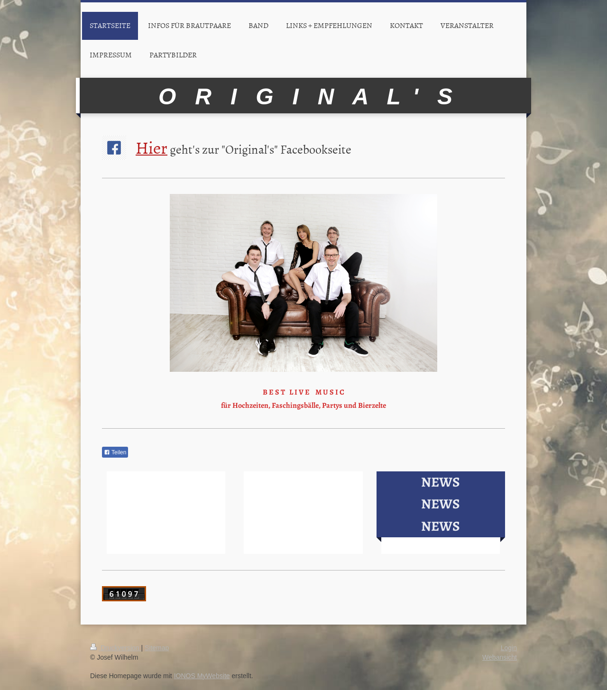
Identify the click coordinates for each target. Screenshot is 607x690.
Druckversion (115, 648)
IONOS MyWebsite (202, 676)
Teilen (115, 452)
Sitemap (157, 648)
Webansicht (499, 657)
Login (509, 648)
